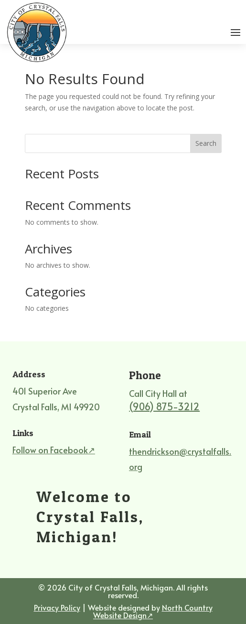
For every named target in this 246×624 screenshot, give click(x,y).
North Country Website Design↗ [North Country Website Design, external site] (153, 611)
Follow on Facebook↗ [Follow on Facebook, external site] (53, 450)
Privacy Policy (57, 607)
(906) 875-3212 (164, 406)
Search (205, 143)
